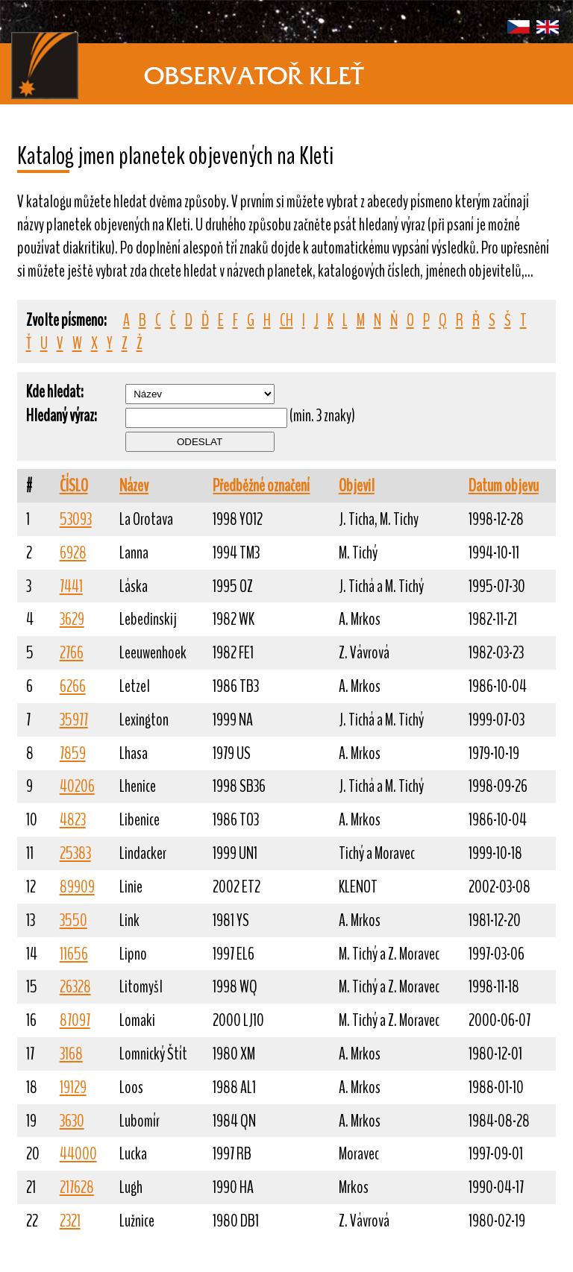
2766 (72, 652)
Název (133, 485)
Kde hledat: (55, 391)
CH (286, 320)
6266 (73, 686)
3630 (72, 1121)
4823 (73, 819)
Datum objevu (504, 485)
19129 (73, 1087)
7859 (73, 753)
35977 (74, 719)
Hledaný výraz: (61, 415)
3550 (73, 920)
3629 (72, 619)
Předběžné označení (261, 485)
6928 (73, 552)
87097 (75, 1020)
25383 (75, 853)
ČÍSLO (74, 485)
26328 (75, 986)
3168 (71, 1053)
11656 (74, 954)
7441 (71, 586)
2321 (70, 1220)
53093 (76, 519)
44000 (78, 1153)
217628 (77, 1187)
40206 (77, 786)
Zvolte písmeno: (66, 320)
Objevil (357, 485)
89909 (77, 886)
